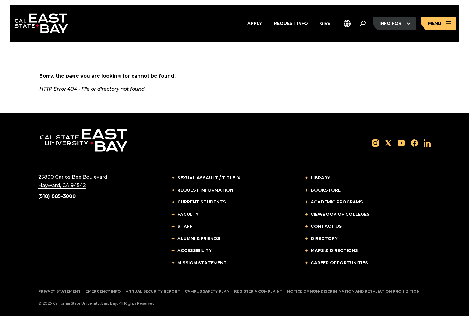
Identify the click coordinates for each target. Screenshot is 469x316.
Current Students (201, 202)
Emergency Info (103, 291)
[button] (347, 23)
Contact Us (326, 226)
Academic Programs (337, 202)
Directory (324, 238)
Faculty (188, 214)
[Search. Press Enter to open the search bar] (362, 23)
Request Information (205, 190)
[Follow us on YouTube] (401, 142)
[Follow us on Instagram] (375, 142)
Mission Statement (202, 262)
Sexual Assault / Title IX (208, 177)
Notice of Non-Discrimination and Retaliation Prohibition (353, 291)
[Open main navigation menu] (438, 23)
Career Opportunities (339, 262)
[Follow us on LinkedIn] (427, 142)
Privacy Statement (59, 291)
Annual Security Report (153, 291)
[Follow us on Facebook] (414, 142)
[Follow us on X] (388, 142)
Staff (184, 226)
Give (325, 23)
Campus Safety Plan (207, 291)
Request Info (291, 23)
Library (320, 177)
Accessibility (194, 250)
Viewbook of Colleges (340, 214)
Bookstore (326, 190)
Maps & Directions (334, 250)
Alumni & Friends (198, 238)
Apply (254, 23)
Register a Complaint (258, 291)
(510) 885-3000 (57, 196)
